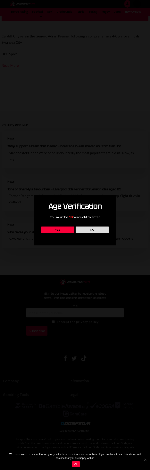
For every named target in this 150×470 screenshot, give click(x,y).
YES (57, 229)
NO (92, 229)
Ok (76, 464)
